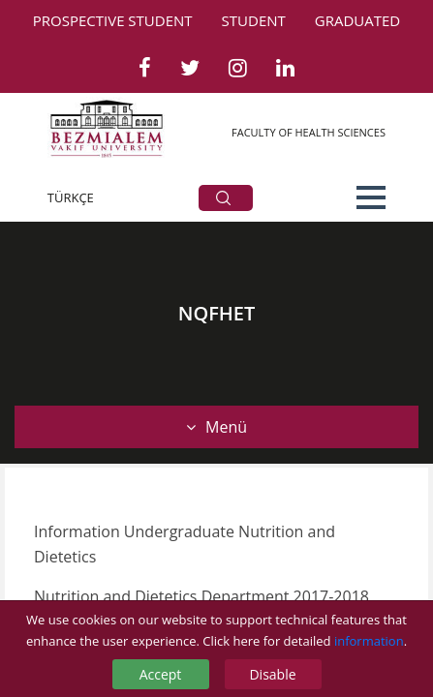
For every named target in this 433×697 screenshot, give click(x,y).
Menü (216, 427)
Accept (160, 674)
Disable (272, 674)
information (369, 641)
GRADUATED (357, 20)
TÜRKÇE (70, 197)
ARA (223, 198)
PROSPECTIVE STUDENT (113, 20)
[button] (371, 197)
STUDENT (254, 20)
